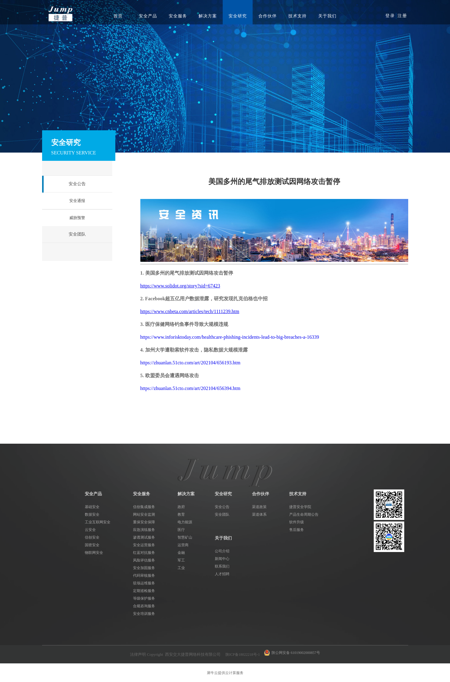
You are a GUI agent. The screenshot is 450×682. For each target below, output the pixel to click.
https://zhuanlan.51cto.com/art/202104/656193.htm (190, 362)
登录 (390, 15)
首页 (118, 16)
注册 (402, 15)
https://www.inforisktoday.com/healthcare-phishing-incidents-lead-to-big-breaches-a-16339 (229, 337)
